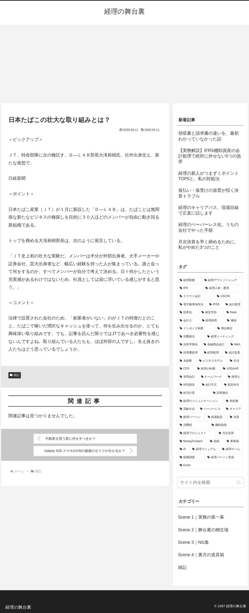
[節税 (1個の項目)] (216, 441)
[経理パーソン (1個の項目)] (191, 417)
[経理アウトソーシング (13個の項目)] (222, 280)
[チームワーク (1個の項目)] (212, 377)
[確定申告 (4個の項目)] (211, 312)
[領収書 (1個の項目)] (233, 401)
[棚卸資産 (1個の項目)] (226, 425)
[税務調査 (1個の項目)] (191, 457)
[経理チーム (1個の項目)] (231, 449)
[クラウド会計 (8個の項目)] (196, 296)
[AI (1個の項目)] (183, 449)
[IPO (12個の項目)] (190, 288)
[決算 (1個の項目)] (235, 417)
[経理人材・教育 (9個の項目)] (223, 288)
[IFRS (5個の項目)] (214, 304)
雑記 (14, 375)
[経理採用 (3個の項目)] (212, 320)
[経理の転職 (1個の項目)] (207, 368)
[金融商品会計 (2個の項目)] (214, 344)
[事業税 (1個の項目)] (234, 441)
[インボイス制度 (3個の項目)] (196, 328)
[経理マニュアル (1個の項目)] (204, 449)
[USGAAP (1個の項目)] (232, 368)
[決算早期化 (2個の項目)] (189, 344)
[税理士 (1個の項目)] (234, 377)
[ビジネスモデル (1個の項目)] (212, 360)
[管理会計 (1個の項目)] (188, 377)
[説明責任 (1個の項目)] (227, 393)
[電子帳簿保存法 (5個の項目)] (192, 304)
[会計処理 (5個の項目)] (233, 304)
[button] (239, 482)
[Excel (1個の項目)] (210, 465)
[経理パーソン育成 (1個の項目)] (224, 457)
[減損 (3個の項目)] (234, 320)
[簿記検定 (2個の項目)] (229, 328)
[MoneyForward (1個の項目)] (192, 441)
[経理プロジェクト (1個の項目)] (197, 433)
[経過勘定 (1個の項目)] (216, 417)
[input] (210, 482)
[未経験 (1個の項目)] (187, 360)
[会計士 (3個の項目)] (188, 320)
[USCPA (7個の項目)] (229, 296)
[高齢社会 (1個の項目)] (187, 409)
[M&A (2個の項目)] (235, 344)
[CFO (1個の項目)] (186, 368)
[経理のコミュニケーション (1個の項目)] (200, 401)
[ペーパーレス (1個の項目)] (210, 409)
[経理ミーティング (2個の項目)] (224, 336)
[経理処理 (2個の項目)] (212, 352)
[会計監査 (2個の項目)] (233, 352)
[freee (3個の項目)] (233, 312)
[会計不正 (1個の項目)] (210, 384)
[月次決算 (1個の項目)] (230, 433)
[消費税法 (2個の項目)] (191, 336)
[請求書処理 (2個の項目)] (189, 352)
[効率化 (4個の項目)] (188, 312)
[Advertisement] (124, 64)
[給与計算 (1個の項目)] (194, 393)
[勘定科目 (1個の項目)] (232, 384)
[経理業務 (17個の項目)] (189, 280)
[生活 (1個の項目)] (235, 360)
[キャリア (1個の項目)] (233, 409)
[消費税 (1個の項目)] (193, 425)
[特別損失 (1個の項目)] (188, 384)
